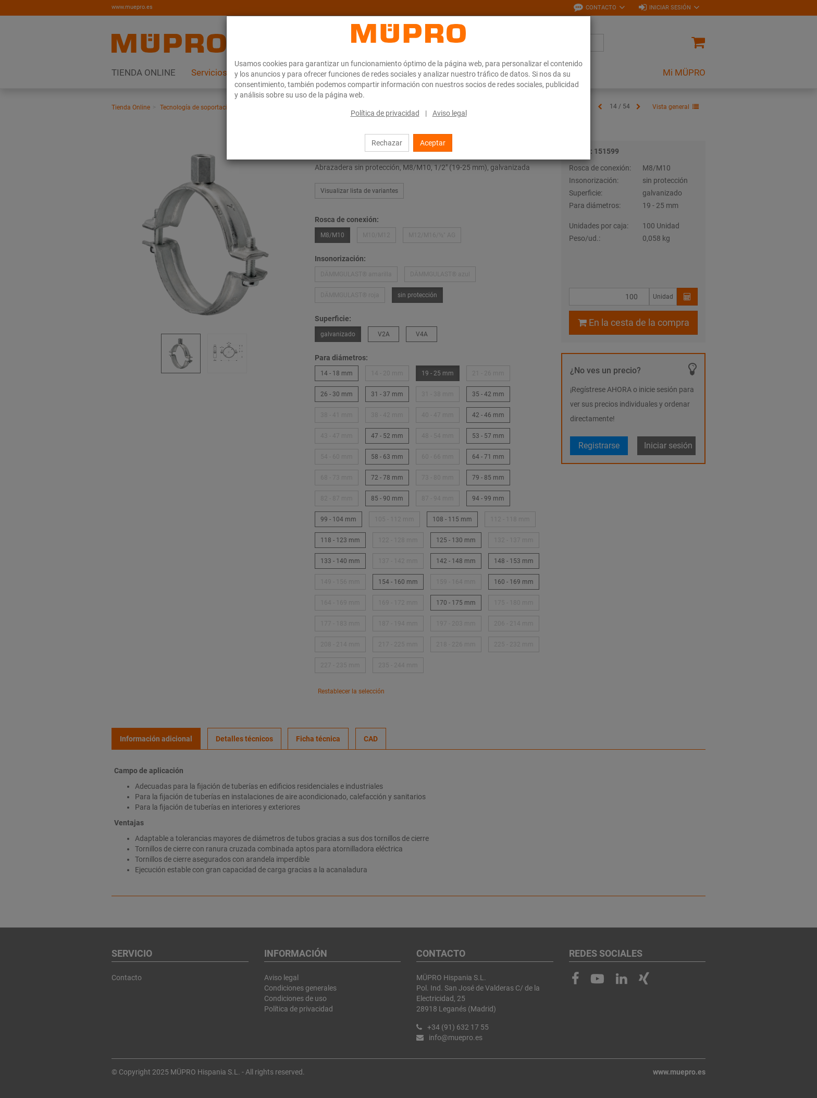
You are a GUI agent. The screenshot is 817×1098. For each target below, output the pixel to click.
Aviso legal (449, 113)
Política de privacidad (385, 113)
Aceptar (432, 143)
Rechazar (387, 143)
